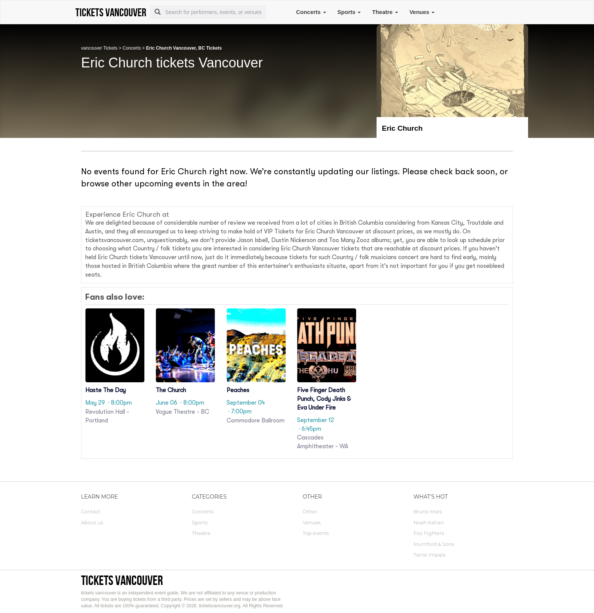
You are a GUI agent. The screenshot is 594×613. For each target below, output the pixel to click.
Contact (90, 511)
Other (310, 511)
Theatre (385, 12)
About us (92, 522)
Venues (422, 12)
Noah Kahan (429, 522)
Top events (316, 533)
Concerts (311, 12)
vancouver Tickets (99, 48)
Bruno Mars (428, 511)
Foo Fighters (429, 533)
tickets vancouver (122, 580)
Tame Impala (430, 555)
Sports (349, 12)
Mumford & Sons (434, 544)
